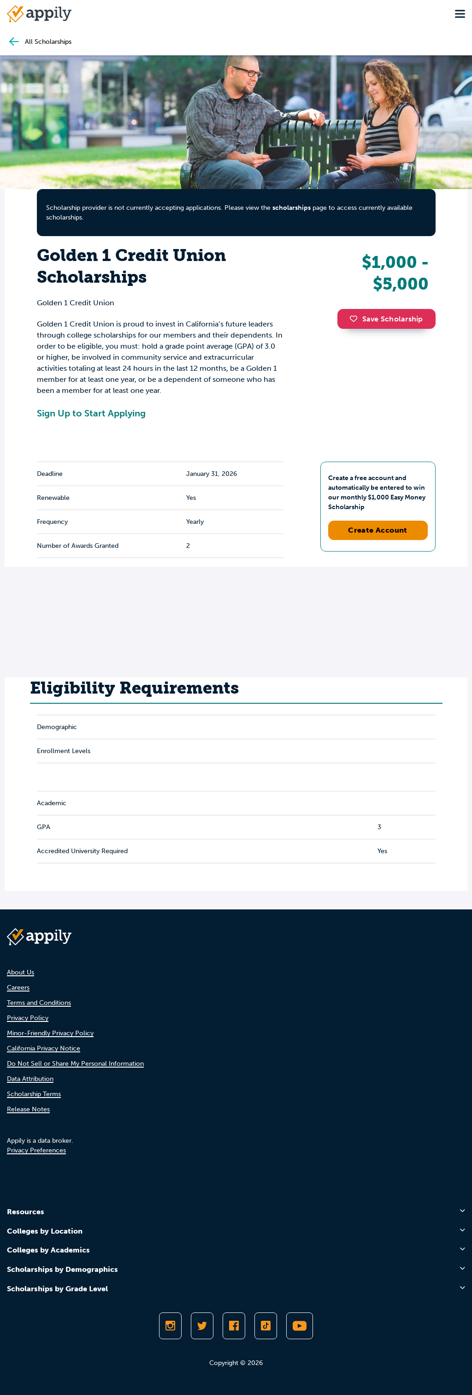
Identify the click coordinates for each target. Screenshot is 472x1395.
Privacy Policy (27, 1018)
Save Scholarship (386, 319)
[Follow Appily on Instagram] (170, 1325)
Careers (18, 987)
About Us (20, 972)
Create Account (377, 530)
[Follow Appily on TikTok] (265, 1325)
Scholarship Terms (34, 1094)
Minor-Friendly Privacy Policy (50, 1033)
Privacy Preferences (36, 1150)
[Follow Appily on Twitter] (202, 1325)
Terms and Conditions (39, 1003)
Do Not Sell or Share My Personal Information (75, 1064)
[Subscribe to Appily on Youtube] (299, 1325)
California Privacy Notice (43, 1048)
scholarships (291, 208)
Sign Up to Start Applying (91, 413)
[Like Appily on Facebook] (234, 1325)
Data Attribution (30, 1079)
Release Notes (28, 1109)
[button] (356, 318)
